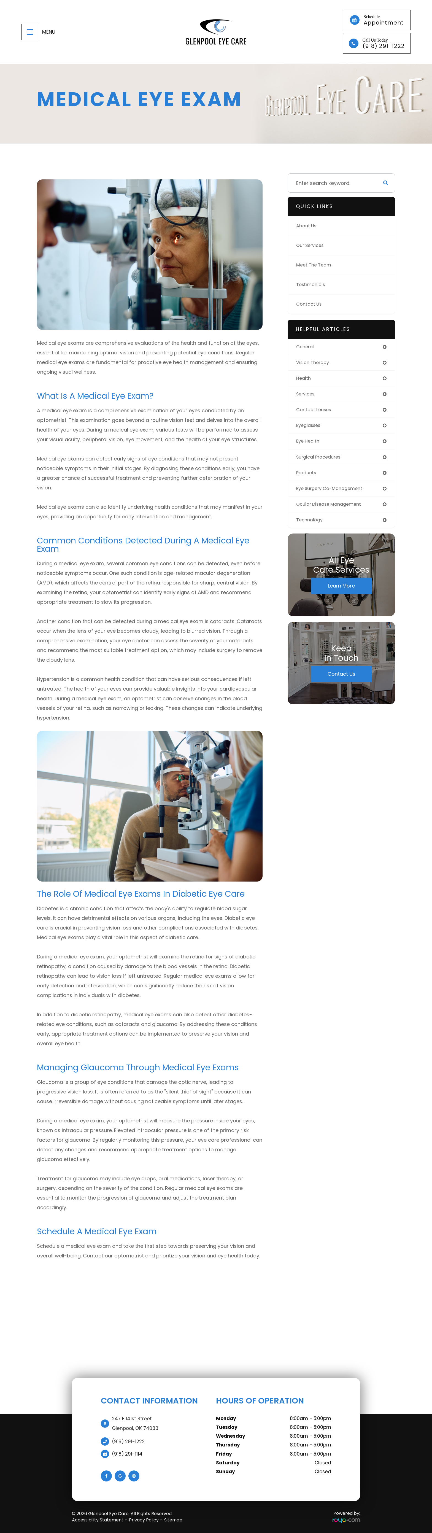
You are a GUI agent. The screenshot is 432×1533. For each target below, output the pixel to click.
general (306, 347)
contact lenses (315, 412)
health (304, 379)
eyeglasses (309, 428)
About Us (307, 225)
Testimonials (312, 284)
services (306, 395)
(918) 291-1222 (128, 1441)
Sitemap (173, 1520)
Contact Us (310, 304)
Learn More (341, 592)
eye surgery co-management (332, 493)
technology (310, 525)
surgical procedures (320, 460)
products (307, 477)
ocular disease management (332, 509)
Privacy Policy (144, 1520)
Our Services (311, 245)
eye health (309, 444)
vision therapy (314, 363)
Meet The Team (315, 265)
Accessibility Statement (97, 1520)
